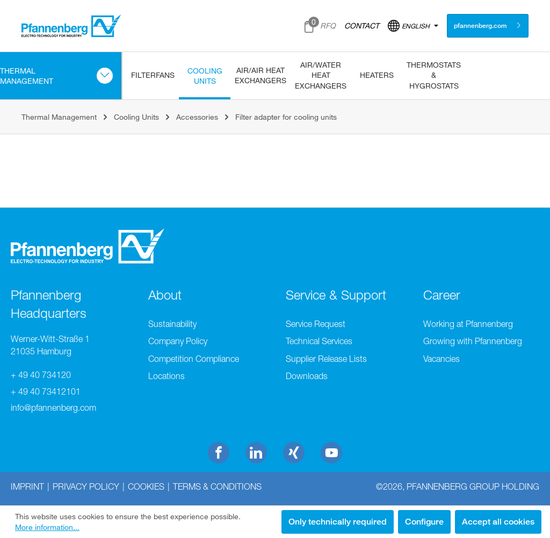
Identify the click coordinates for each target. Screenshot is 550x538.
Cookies (146, 486)
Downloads (307, 376)
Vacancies (441, 358)
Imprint (27, 486)
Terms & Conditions (217, 486)
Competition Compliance (193, 358)
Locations (166, 376)
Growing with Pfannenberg (472, 341)
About (165, 294)
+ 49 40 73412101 (46, 391)
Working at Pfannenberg (468, 324)
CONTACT (361, 25)
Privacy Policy (86, 486)
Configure (424, 522)
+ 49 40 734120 (41, 375)
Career (441, 294)
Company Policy (177, 341)
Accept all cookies (498, 522)
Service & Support (336, 294)
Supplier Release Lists (326, 358)
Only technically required (337, 522)
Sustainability (172, 324)
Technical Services (319, 341)
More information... (47, 527)
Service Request (315, 324)
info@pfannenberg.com (53, 407)
